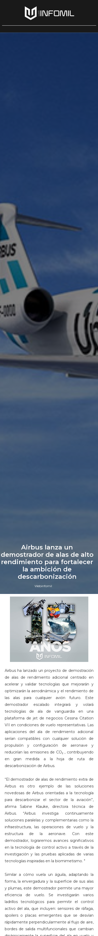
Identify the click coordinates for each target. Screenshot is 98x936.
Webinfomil (43, 586)
